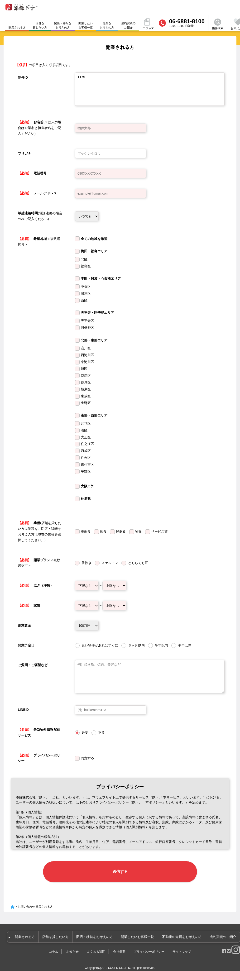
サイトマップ (182, 945)
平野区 (86, 471)
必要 (85, 732)
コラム (53, 945)
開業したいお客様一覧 (85, 25)
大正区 (86, 437)
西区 (84, 300)
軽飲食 (121, 531)
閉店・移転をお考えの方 (62, 25)
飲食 (103, 531)
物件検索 (217, 24)
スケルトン (109, 563)
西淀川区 (87, 355)
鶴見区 (86, 382)
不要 (101, 732)
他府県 (86, 499)
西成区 (86, 451)
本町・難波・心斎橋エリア (101, 278)
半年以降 (184, 645)
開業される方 (29, 930)
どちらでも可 (138, 563)
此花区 (86, 423)
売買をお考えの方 (107, 25)
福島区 (86, 266)
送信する (120, 868)
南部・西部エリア (94, 415)
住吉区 (86, 457)
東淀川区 (87, 362)
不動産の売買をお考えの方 (183, 930)
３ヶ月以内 (136, 645)
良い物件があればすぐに (100, 645)
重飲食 (86, 531)
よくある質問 (96, 945)
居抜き (86, 563)
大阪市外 (87, 486)
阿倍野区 (87, 328)
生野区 (86, 403)
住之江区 (87, 444)
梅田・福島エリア (94, 251)
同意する (87, 758)
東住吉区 (87, 464)
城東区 (86, 389)
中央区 (86, 286)
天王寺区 (87, 321)
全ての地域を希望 (94, 239)
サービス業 (159, 531)
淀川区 (86, 348)
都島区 (86, 376)
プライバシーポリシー (149, 945)
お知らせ (72, 945)
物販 (138, 531)
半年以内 (161, 645)
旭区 (84, 369)
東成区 (86, 396)
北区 (84, 259)
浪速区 (86, 293)
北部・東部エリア (94, 340)
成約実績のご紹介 (128, 25)
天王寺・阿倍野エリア (97, 313)
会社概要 (119, 945)
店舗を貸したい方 (40, 25)
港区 (84, 430)
